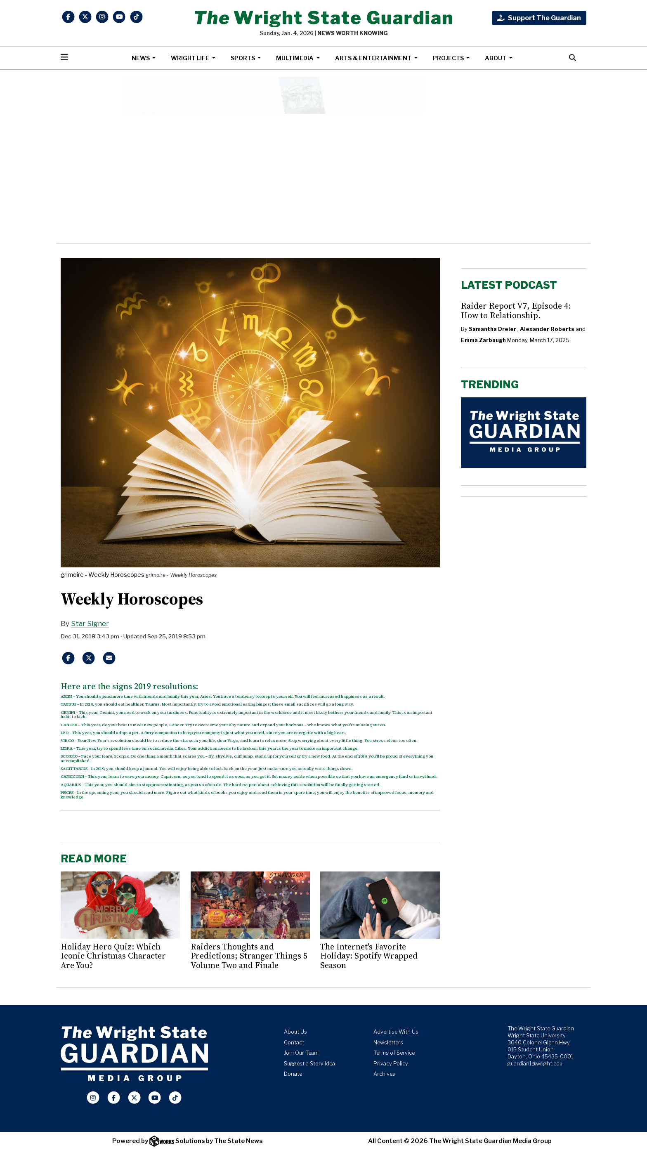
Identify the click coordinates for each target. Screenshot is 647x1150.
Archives (384, 1074)
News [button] (141, 57)
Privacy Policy (390, 1063)
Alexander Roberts (547, 329)
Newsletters (388, 1042)
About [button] (496, 57)
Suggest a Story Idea (309, 1063)
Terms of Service (394, 1053)
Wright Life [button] (190, 57)
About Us (295, 1032)
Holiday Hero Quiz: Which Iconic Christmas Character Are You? (113, 956)
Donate (293, 1074)
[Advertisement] (323, 178)
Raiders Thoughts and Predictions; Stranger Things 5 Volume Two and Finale (249, 956)
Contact (294, 1042)
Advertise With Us (395, 1032)
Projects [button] (449, 57)
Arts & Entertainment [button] (374, 57)
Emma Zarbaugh (483, 340)
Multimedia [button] (295, 57)
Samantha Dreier (492, 329)
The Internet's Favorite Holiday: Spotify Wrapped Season (369, 956)
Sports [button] (243, 57)
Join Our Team (301, 1053)
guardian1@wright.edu (535, 1063)
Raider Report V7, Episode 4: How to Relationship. (516, 310)
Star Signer (90, 623)
